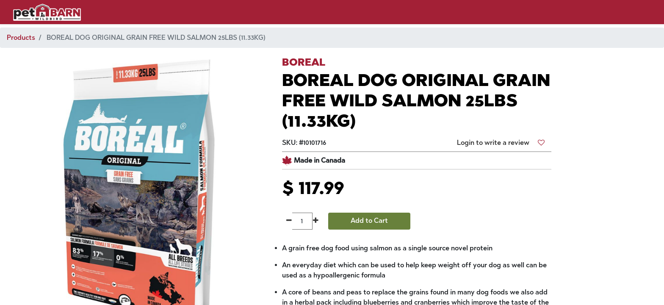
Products (21, 37)
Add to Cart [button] (369, 220)
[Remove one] (289, 221)
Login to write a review (493, 143)
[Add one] (316, 221)
